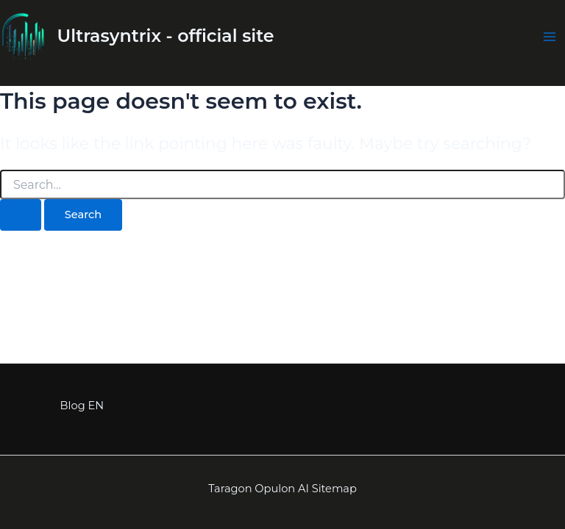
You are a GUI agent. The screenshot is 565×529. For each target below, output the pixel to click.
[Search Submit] (20, 215)
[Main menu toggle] (549, 36)
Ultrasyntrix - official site (165, 35)
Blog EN (82, 405)
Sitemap (334, 488)
